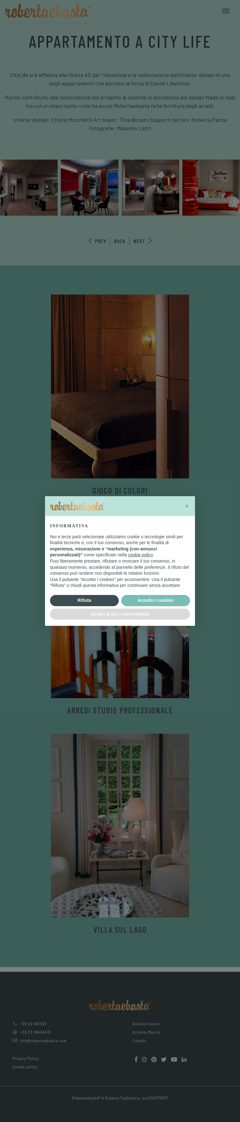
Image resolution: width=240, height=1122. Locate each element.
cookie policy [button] (140, 554)
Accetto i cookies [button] (155, 600)
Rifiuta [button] (84, 600)
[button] (187, 506)
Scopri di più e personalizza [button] (120, 613)
